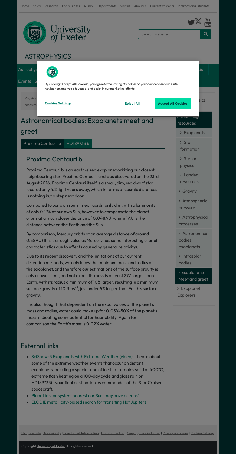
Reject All (132, 103)
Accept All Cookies (172, 103)
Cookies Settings (58, 103)
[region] (118, 89)
